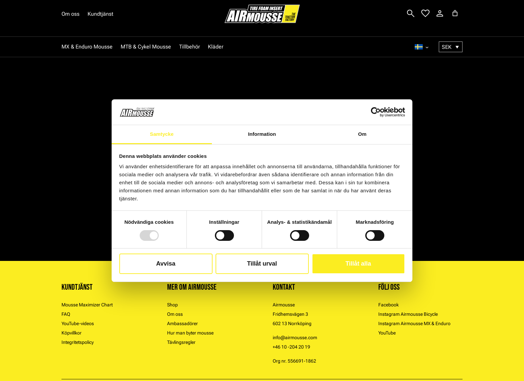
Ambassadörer (182, 323)
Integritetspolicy (77, 342)
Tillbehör (189, 46)
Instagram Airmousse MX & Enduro (414, 323)
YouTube (387, 333)
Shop (172, 304)
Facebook (388, 304)
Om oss (70, 14)
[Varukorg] (455, 13)
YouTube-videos (77, 323)
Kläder (215, 46)
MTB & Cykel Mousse (146, 46)
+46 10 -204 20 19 (291, 347)
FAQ (65, 314)
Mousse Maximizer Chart (87, 304)
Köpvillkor (71, 333)
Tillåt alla (358, 263)
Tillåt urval (262, 263)
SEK (446, 47)
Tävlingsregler (181, 342)
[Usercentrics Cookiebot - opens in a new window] (376, 112)
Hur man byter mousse (190, 333)
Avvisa (165, 263)
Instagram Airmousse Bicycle (408, 314)
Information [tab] (262, 134)
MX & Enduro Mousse (87, 46)
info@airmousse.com (295, 337)
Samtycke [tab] (162, 134)
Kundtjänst (100, 14)
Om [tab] (362, 134)
